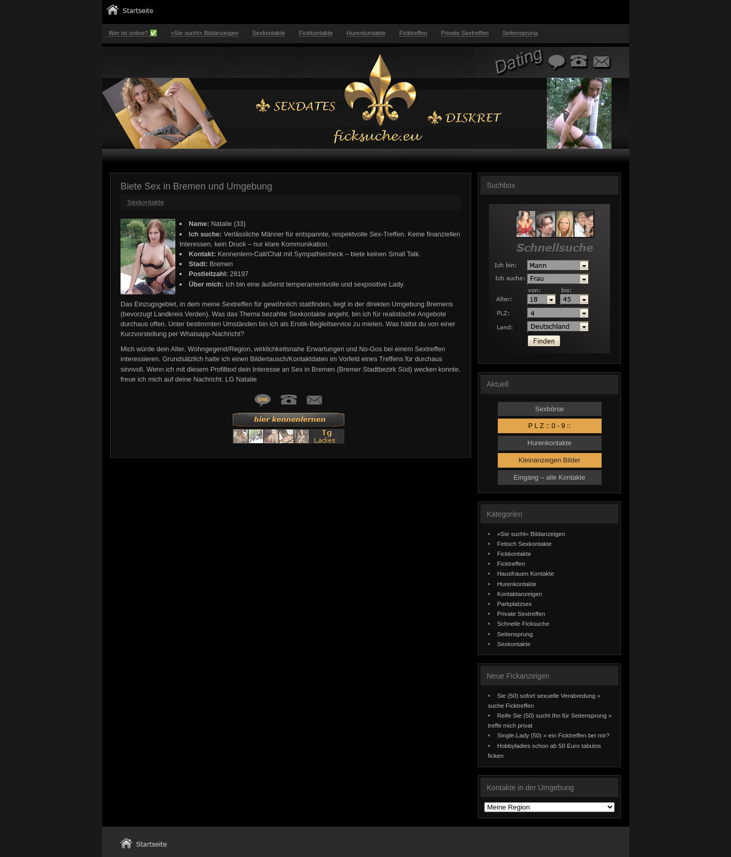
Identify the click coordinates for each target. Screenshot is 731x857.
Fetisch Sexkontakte (524, 543)
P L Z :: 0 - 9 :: (549, 426)
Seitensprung (520, 33)
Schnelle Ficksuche (523, 623)
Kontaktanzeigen (520, 593)
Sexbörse (549, 409)
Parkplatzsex (514, 603)
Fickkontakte (316, 33)
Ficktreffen (413, 33)
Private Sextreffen (464, 33)
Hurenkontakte (366, 33)
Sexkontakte (268, 33)
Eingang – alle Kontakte (549, 477)
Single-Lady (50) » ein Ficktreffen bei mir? (553, 735)
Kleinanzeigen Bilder (550, 460)
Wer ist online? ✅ (133, 33)
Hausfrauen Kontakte (525, 573)
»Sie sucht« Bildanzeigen (204, 33)
